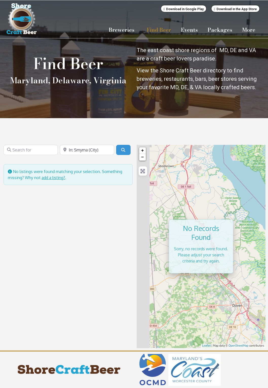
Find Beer (159, 30)
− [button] (142, 157)
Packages (220, 30)
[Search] (123, 150)
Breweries (123, 30)
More (250, 30)
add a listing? (53, 177)
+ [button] (142, 150)
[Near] (87, 150)
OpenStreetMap (238, 345)
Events (189, 30)
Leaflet (206, 345)
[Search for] (31, 150)
